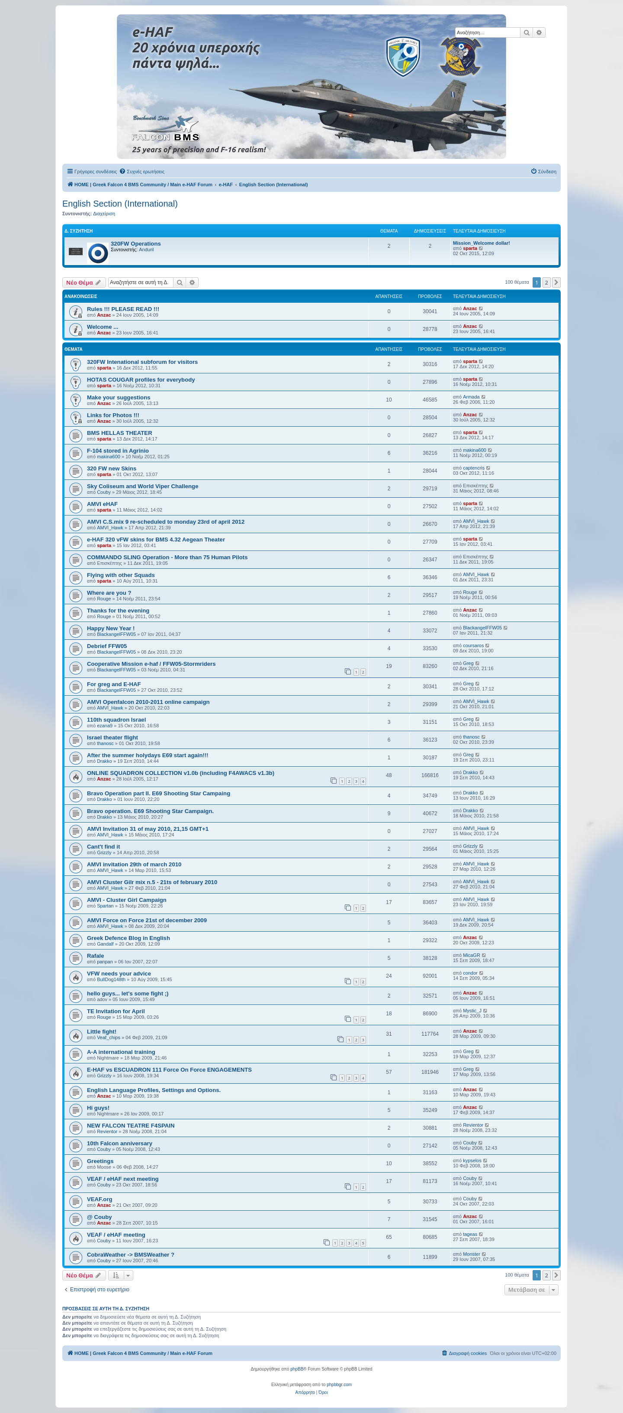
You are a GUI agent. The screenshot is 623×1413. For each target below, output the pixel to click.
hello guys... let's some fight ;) (128, 993)
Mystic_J (472, 1010)
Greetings (100, 1161)
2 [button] (546, 282)
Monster (471, 1254)
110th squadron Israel (116, 719)
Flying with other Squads (121, 575)
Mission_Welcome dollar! (481, 243)
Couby (104, 492)
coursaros (473, 645)
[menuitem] (141, 171)
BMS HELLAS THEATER (119, 433)
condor (470, 972)
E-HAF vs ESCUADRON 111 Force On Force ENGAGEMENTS (169, 1069)
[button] (556, 282)
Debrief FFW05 (107, 646)
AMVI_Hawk (110, 527)
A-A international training (121, 1052)
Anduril (146, 249)
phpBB (296, 1369)
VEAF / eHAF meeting (116, 1235)
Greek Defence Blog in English (128, 938)
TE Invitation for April (116, 1011)
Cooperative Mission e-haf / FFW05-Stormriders (151, 664)
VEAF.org (99, 1199)
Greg (468, 663)
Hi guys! (98, 1108)
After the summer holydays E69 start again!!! (148, 755)
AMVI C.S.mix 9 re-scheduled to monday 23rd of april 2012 (165, 522)
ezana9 (104, 725)
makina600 (108, 456)
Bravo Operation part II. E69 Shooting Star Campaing (158, 793)
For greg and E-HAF (114, 684)
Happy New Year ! (111, 628)
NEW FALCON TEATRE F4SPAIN (130, 1125)
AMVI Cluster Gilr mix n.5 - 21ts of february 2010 (152, 882)
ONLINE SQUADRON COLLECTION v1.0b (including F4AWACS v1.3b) (180, 773)
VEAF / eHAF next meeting (123, 1179)
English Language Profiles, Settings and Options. (154, 1090)
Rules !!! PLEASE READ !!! (123, 309)
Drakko (104, 761)
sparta (470, 248)
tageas (470, 1234)
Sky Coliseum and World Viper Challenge (142, 486)
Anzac (104, 315)
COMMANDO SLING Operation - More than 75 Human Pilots (167, 557)
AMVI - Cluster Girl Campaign (127, 900)
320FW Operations (136, 243)
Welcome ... (102, 327)
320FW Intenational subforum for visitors (142, 362)
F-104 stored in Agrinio (118, 450)
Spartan (105, 905)
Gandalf (105, 943)
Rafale (95, 956)
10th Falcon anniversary (119, 1143)
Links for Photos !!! (113, 415)
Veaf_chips (108, 1037)
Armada (471, 396)
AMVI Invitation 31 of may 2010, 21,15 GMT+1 (148, 829)
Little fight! (101, 1031)
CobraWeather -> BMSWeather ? (130, 1254)
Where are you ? (109, 593)
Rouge (104, 598)
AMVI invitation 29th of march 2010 (134, 864)
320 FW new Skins (111, 468)
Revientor (107, 1131)
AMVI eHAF (102, 504)
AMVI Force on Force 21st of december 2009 (147, 920)
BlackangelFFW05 (116, 634)
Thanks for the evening (118, 610)
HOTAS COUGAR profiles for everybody (141, 379)
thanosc (105, 743)
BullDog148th (111, 979)
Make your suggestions (119, 397)
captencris (474, 467)
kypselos (472, 1160)
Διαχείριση (104, 213)
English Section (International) (120, 203)
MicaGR (471, 955)
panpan (105, 961)
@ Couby (99, 1217)
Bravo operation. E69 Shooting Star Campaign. (150, 811)
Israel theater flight (112, 737)
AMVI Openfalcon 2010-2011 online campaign (148, 702)
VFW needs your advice (119, 973)
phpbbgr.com (339, 1384)
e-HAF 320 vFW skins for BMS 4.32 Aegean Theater (156, 539)
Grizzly (104, 852)
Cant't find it (103, 846)
